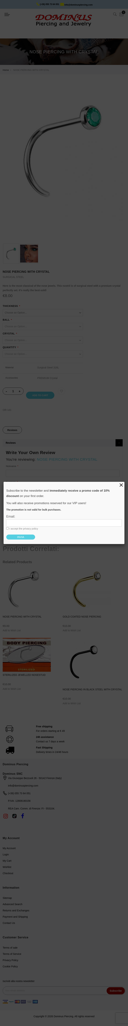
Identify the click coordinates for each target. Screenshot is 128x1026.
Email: (10, 516)
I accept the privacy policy (23, 528)
